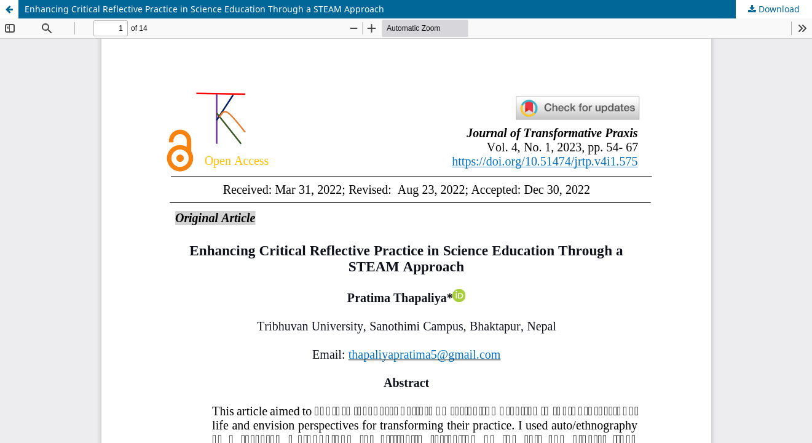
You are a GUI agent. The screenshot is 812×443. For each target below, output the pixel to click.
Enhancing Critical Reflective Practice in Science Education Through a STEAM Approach (204, 9)
